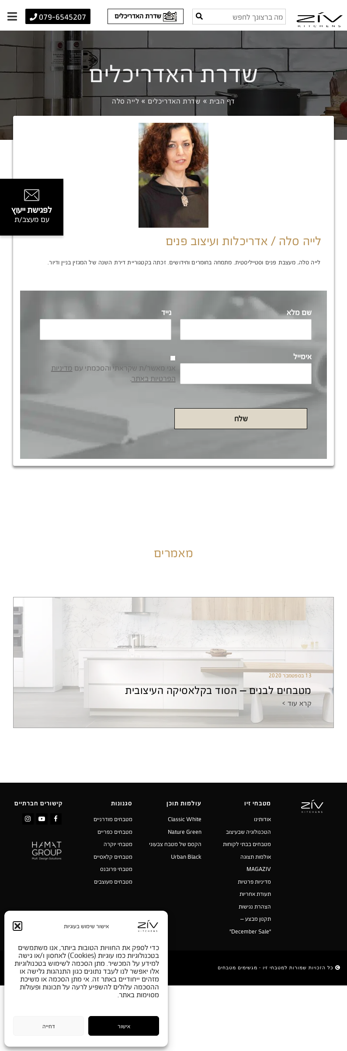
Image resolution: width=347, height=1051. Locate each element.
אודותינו (262, 818)
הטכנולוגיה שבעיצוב (248, 831)
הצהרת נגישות (255, 906)
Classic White (184, 818)
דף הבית (222, 101)
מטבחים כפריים (114, 831)
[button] (17, 926)
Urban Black (186, 856)
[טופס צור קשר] (31, 207)
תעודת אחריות (255, 893)
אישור (124, 1026)
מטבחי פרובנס (116, 868)
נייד (166, 312)
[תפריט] (12, 16)
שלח (241, 418)
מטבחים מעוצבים (113, 881)
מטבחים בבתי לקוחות (247, 843)
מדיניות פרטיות (254, 881)
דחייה (48, 1026)
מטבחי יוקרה (118, 843)
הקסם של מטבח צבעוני (175, 843)
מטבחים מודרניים (113, 818)
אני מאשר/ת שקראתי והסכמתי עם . (113, 373)
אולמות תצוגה (255, 856)
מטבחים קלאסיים (113, 856)
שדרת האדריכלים (174, 101)
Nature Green (184, 831)
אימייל (302, 356)
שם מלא (299, 312)
